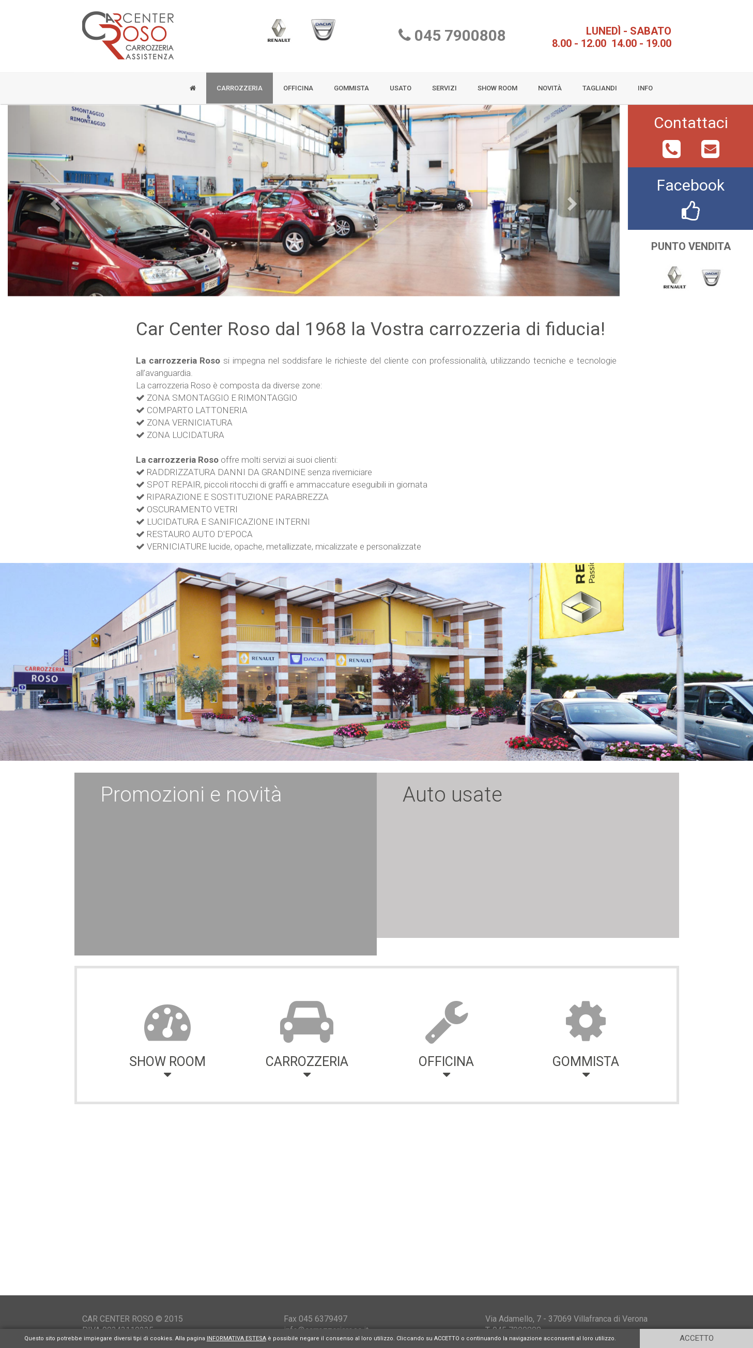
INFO (645, 84)
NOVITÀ (550, 84)
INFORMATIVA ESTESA (236, 1338)
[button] (54, 204)
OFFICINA (298, 84)
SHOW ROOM (497, 84)
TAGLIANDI (599, 84)
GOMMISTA (351, 84)
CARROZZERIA (240, 84)
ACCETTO (697, 1338)
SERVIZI (444, 84)
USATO (400, 84)
